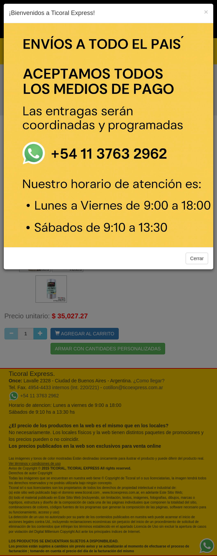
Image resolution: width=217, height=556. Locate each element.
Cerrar (197, 258)
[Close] (206, 11)
